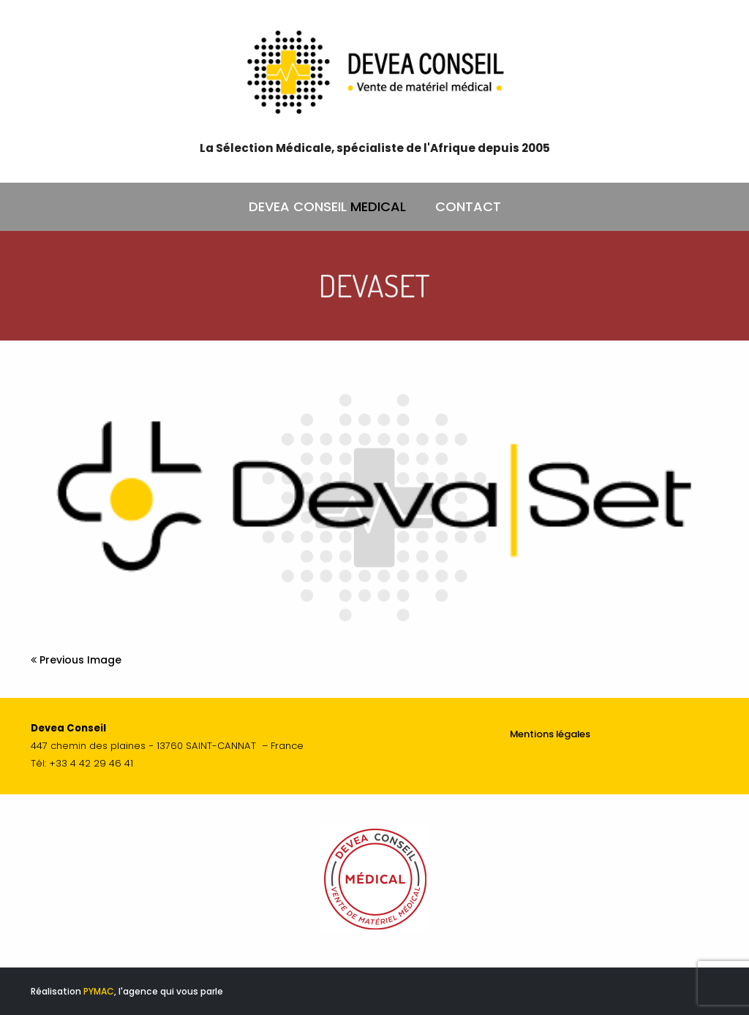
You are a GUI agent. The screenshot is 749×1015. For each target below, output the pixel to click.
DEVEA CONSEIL (327, 207)
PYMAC (98, 991)
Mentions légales (550, 734)
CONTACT (468, 206)
